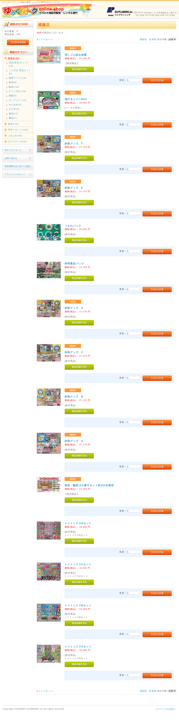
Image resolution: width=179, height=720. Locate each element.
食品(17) (13, 113)
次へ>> (49, 39)
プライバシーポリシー (15, 174)
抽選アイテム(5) (17, 78)
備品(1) (13, 118)
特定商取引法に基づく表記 (17, 166)
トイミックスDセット (78, 523)
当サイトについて (13, 150)
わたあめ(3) (15, 104)
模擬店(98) (14, 58)
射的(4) (13, 82)
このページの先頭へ (165, 709)
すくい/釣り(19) (17, 91)
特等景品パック (74, 263)
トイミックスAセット (78, 646)
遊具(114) (13, 124)
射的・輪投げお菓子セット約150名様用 (89, 485)
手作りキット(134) (18, 129)
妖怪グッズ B (74, 396)
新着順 (152, 39)
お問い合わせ (11, 158)
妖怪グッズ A (74, 440)
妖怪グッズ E (74, 187)
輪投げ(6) (14, 87)
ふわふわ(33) (15, 135)
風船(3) (13, 95)
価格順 (143, 39)
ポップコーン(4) (17, 100)
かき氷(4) (14, 109)
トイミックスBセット (78, 605)
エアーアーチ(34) (17, 141)
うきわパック (73, 225)
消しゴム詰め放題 (76, 54)
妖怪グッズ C (74, 352)
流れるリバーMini (76, 99)
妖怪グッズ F (74, 143)
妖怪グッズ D (74, 307)
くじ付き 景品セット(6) (20, 71)
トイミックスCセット (78, 564)
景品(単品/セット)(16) (18, 64)
